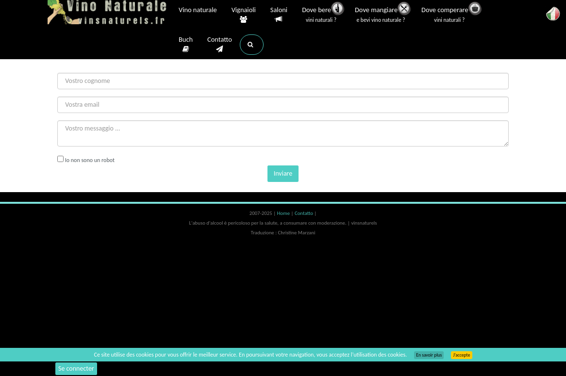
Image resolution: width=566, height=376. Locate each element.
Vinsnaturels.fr (108, 13)
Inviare (283, 173)
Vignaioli (244, 15)
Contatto (219, 44)
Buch (186, 44)
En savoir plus (429, 355)
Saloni (278, 14)
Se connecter (76, 368)
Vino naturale (198, 10)
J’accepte (461, 355)
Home (284, 213)
